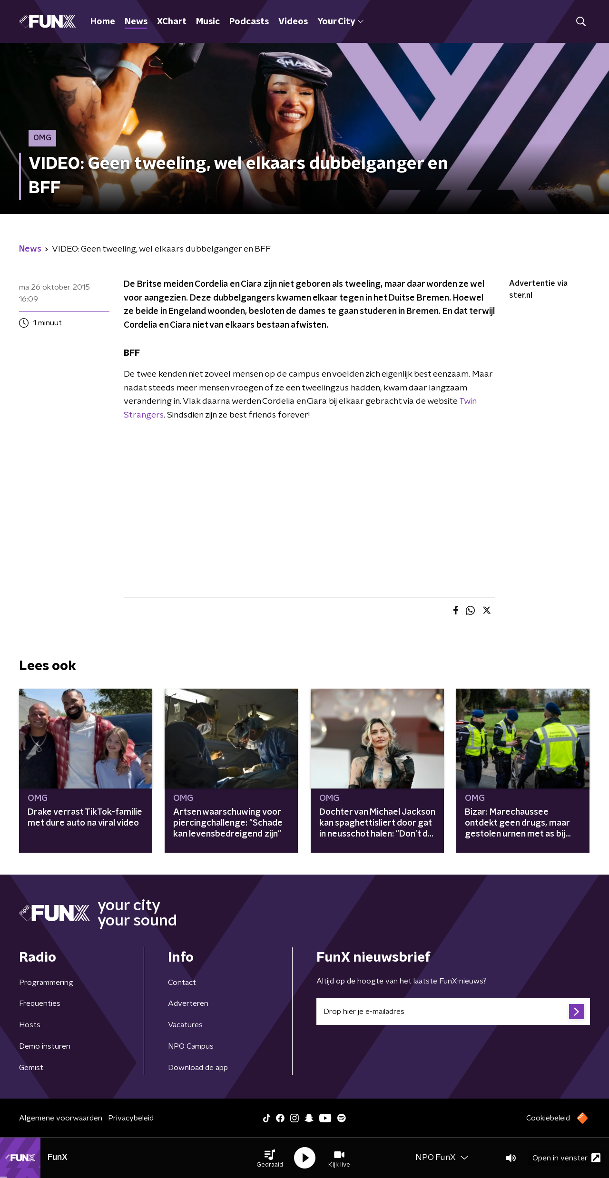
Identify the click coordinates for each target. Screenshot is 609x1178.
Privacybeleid (131, 1118)
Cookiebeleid (548, 1118)
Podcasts (249, 22)
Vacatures (185, 1025)
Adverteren (188, 1003)
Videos (293, 22)
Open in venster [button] (566, 1157)
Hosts (29, 1025)
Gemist (31, 1067)
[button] (270, 1158)
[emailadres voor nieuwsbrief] (453, 1011)
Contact (182, 982)
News (136, 22)
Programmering (46, 982)
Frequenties (39, 1003)
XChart (172, 22)
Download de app (198, 1067)
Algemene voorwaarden (60, 1118)
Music (208, 22)
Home (102, 22)
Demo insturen (44, 1046)
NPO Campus (191, 1046)
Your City (340, 22)
